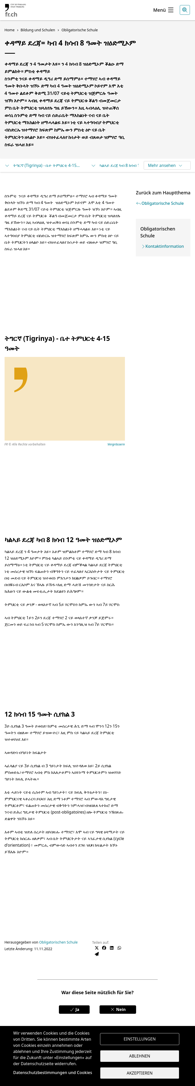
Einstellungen (140, 1038)
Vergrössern (116, 444)
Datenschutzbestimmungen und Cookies (52, 1072)
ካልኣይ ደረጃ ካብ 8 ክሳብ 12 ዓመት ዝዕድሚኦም (129, 165)
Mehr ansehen (165, 165)
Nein (118, 1009)
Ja (74, 1009)
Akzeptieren (140, 1073)
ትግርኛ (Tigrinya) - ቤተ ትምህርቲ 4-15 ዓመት (43, 165)
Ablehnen (139, 1056)
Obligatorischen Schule (58, 942)
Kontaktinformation (164, 246)
